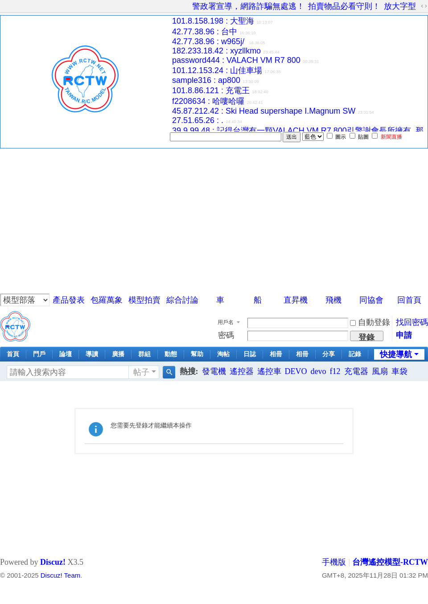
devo (318, 371)
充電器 (356, 371)
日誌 (249, 354)
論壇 (65, 354)
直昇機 (296, 300)
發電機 (214, 371)
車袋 (399, 371)
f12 (335, 371)
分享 (328, 354)
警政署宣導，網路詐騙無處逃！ (248, 6)
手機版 (334, 562)
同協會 (371, 300)
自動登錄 (370, 322)
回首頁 (409, 300)
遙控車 (269, 371)
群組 (144, 354)
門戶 (39, 354)
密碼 (226, 335)
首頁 (13, 354)
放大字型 (400, 6)
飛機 (333, 300)
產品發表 (69, 300)
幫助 (197, 354)
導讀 (92, 354)
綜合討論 (182, 300)
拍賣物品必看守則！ (344, 6)
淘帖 (223, 354)
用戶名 (226, 322)
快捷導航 (396, 354)
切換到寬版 (424, 6)
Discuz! (53, 562)
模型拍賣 (144, 300)
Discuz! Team (60, 575)
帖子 (141, 372)
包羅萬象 (107, 300)
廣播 (118, 354)
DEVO (296, 371)
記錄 (355, 354)
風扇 (380, 371)
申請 (404, 335)
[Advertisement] (214, 215)
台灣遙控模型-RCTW (390, 562)
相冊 (276, 354)
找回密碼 (412, 322)
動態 (171, 354)
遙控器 (242, 371)
